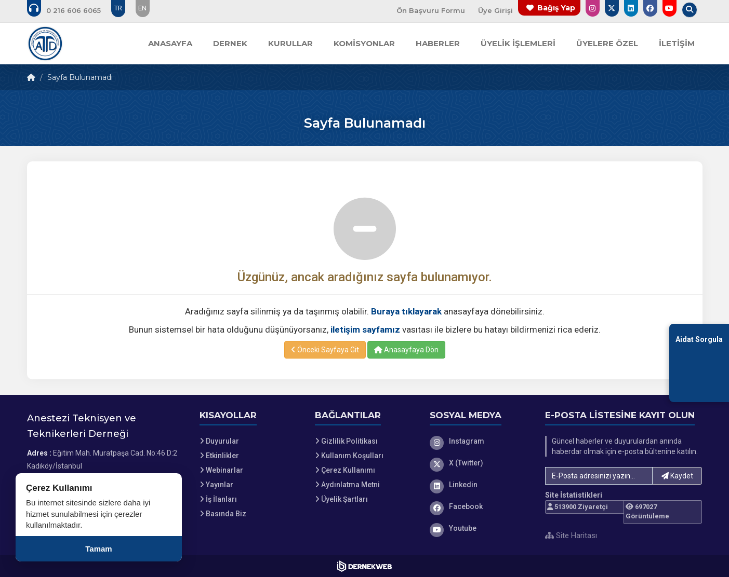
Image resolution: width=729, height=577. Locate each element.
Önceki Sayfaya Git (325, 350)
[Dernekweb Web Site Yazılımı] (364, 566)
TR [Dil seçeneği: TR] (118, 8)
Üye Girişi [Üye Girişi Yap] (495, 10)
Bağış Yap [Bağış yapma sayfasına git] (556, 7)
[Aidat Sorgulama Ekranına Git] (699, 363)
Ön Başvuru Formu (430, 10)
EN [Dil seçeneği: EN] (142, 8)
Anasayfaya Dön (406, 350)
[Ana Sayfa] (45, 43)
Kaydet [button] (677, 476)
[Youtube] (479, 528)
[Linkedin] (479, 484)
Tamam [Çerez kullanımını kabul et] (98, 548)
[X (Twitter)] (479, 463)
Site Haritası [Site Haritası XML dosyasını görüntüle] (571, 535)
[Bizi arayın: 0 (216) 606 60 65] (71, 10)
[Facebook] (479, 506)
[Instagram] (479, 441)
